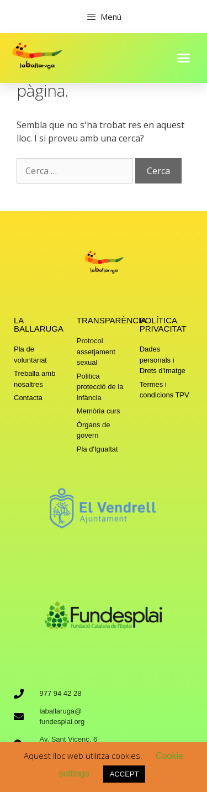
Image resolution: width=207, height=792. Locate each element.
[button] (183, 57)
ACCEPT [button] (124, 774)
